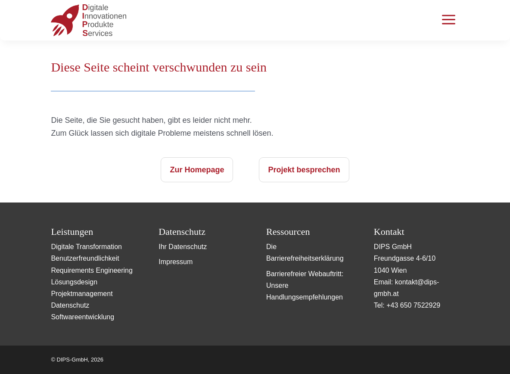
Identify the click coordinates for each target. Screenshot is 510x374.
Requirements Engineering (91, 270)
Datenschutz (70, 305)
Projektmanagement (81, 293)
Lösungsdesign (74, 282)
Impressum (176, 261)
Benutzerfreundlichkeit (85, 258)
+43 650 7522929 (413, 305)
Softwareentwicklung (82, 317)
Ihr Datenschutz (183, 246)
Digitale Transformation (86, 246)
